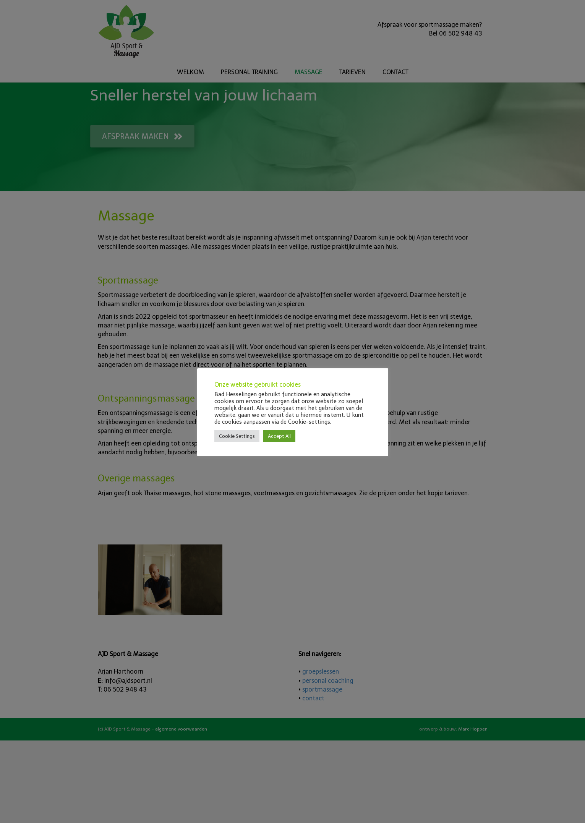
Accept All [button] (279, 436)
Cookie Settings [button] (237, 436)
